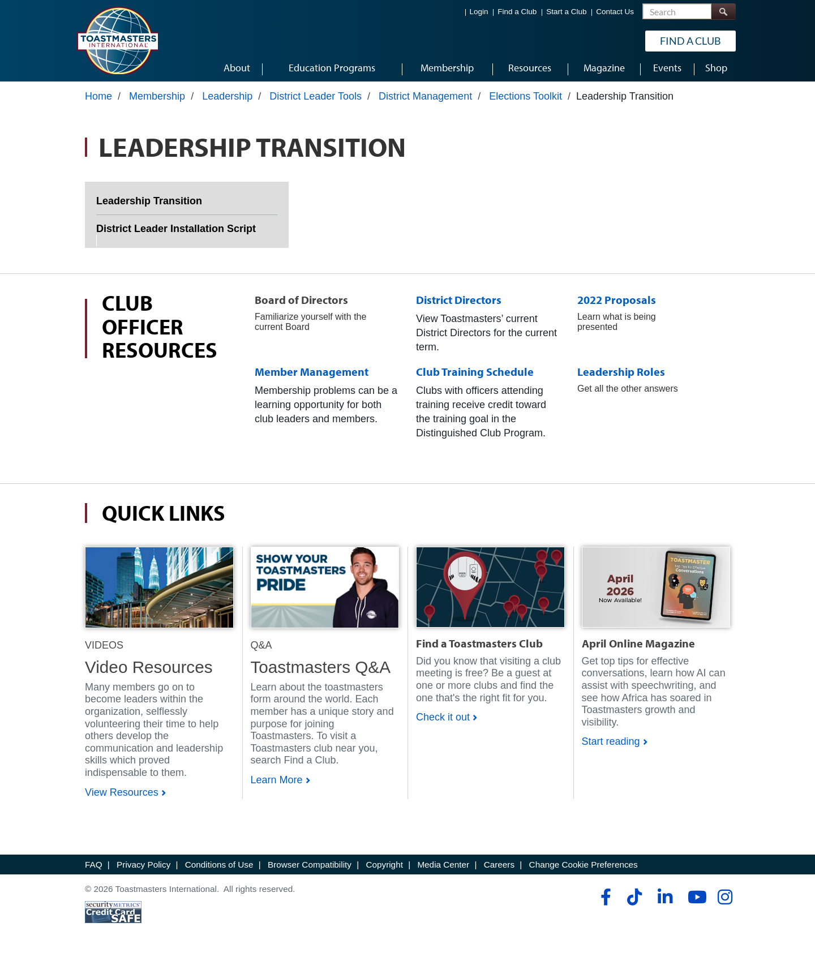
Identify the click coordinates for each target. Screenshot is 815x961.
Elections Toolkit (525, 100)
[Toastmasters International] (117, 41)
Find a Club (517, 11)
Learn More (277, 784)
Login (479, 11)
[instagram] (724, 901)
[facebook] (604, 901)
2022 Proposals (616, 304)
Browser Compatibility (309, 868)
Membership (157, 100)
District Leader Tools (315, 100)
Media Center (443, 868)
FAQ (93, 868)
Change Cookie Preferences (583, 868)
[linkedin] (664, 901)
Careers (499, 868)
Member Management (311, 376)
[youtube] (694, 901)
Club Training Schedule (475, 376)
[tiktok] (634, 901)
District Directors (458, 304)
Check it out (443, 721)
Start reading (611, 746)
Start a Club (566, 11)
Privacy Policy (143, 868)
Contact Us (615, 11)
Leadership (227, 100)
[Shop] (159, 591)
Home (98, 100)
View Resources (121, 796)
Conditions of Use (219, 868)
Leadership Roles (621, 376)
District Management (425, 100)
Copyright (384, 868)
